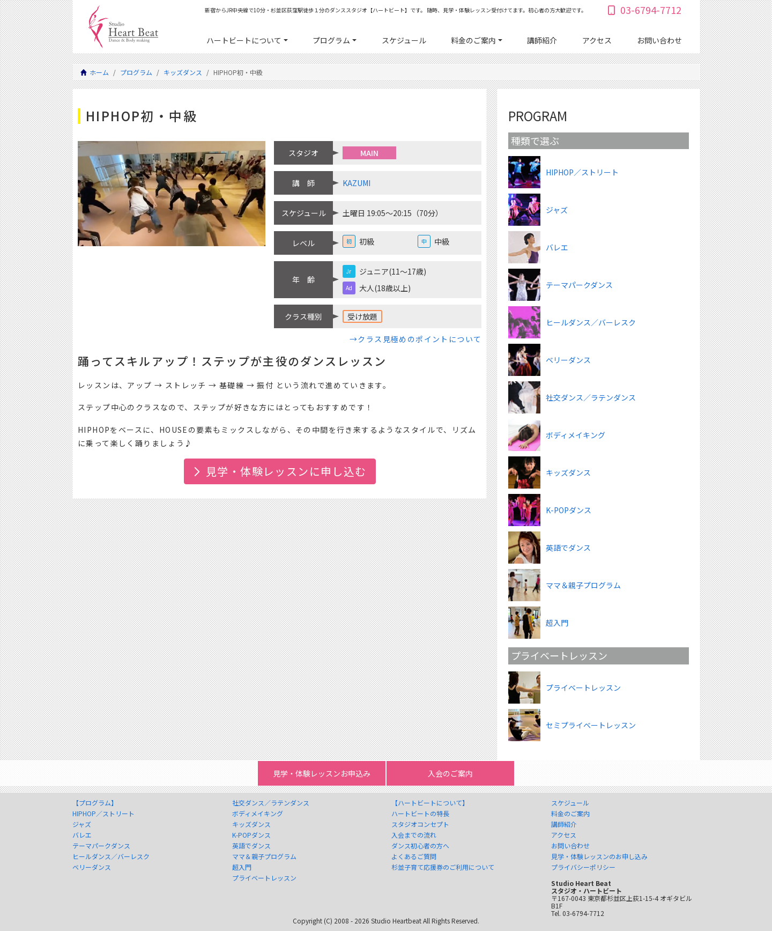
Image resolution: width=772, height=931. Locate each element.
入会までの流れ (413, 835)
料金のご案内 (473, 40)
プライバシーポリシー (583, 867)
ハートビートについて (243, 40)
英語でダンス (251, 845)
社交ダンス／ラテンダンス (270, 803)
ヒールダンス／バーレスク (111, 856)
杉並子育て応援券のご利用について (442, 867)
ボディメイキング (257, 813)
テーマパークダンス (101, 845)
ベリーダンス (91, 867)
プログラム (331, 40)
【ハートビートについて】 (430, 803)
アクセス (597, 40)
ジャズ (81, 824)
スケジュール (404, 40)
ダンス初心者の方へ (420, 845)
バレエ (82, 835)
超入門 (241, 867)
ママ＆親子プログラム (264, 856)
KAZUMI (356, 183)
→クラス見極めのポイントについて (415, 339)
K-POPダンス (251, 835)
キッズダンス (183, 72)
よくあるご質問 (413, 856)
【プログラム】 (94, 803)
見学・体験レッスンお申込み (321, 773)
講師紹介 (542, 40)
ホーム (99, 72)
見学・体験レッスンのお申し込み (599, 856)
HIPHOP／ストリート (103, 813)
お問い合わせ (659, 40)
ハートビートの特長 (420, 813)
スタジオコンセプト (420, 824)
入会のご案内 (450, 773)
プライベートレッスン (264, 878)
